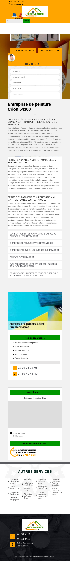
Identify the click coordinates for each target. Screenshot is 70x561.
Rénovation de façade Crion (27, 496)
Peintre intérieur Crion (13, 487)
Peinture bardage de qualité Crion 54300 (41, 495)
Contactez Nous (50, 50)
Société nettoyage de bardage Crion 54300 (56, 491)
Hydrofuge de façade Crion (27, 484)
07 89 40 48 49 (16, 4)
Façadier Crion (26, 489)
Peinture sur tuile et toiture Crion (13, 481)
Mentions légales (48, 556)
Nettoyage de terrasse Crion (42, 487)
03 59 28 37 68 (16, 1)
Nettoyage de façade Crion (13, 493)
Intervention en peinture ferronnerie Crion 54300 (55, 482)
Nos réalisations (23, 50)
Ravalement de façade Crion (41, 481)
